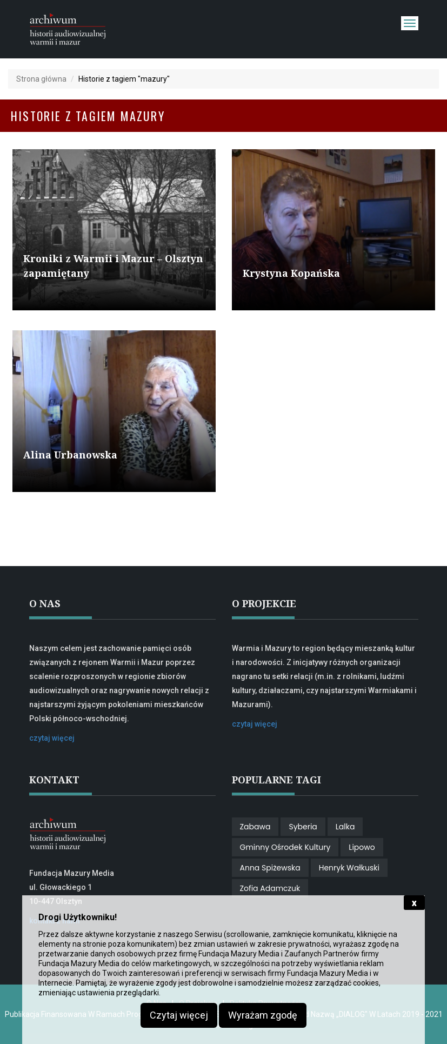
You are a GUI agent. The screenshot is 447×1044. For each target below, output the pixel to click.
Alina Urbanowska (70, 454)
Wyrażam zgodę (262, 1015)
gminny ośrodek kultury (285, 847)
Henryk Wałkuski (349, 867)
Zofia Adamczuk (270, 888)
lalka (345, 826)
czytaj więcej (52, 738)
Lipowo (362, 847)
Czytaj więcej (179, 1015)
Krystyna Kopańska (291, 273)
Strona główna (41, 79)
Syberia (303, 826)
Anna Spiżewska (270, 867)
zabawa (255, 826)
